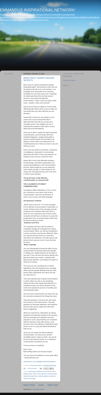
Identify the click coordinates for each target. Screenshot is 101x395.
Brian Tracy (37, 374)
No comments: (32, 368)
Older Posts (52, 385)
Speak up (52, 376)
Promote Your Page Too (69, 80)
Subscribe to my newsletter (33, 361)
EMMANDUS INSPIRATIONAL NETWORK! (37, 10)
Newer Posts (29, 385)
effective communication (49, 374)
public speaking (44, 376)
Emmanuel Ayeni (67, 76)
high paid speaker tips (30, 376)
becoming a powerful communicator (40, 371)
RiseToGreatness (49, 361)
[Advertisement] (22, 47)
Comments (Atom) (38, 389)
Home (41, 385)
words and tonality (29, 378)
